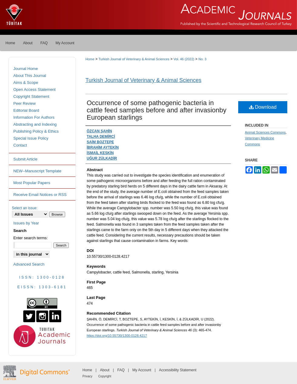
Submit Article (25, 159)
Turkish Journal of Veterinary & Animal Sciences (133, 59)
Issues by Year (26, 223)
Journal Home (25, 68)
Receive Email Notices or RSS (40, 194)
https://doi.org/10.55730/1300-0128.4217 (117, 335)
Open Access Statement (34, 89)
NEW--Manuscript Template (37, 171)
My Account (141, 370)
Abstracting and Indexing (35, 124)
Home (89, 59)
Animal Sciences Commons (265, 132)
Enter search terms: (30, 238)
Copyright (104, 376)
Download (263, 107)
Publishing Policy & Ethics (36, 131)
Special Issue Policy (30, 138)
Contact (20, 145)
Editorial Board (26, 110)
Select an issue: (25, 208)
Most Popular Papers (31, 182)
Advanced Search (29, 264)
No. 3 (202, 59)
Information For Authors (34, 117)
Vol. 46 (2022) (184, 59)
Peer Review (24, 103)
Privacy (87, 376)
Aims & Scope (25, 82)
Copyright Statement (31, 96)
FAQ (121, 370)
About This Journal (29, 75)
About (104, 370)
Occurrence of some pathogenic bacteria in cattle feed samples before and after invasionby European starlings (156, 110)
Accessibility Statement (177, 370)
